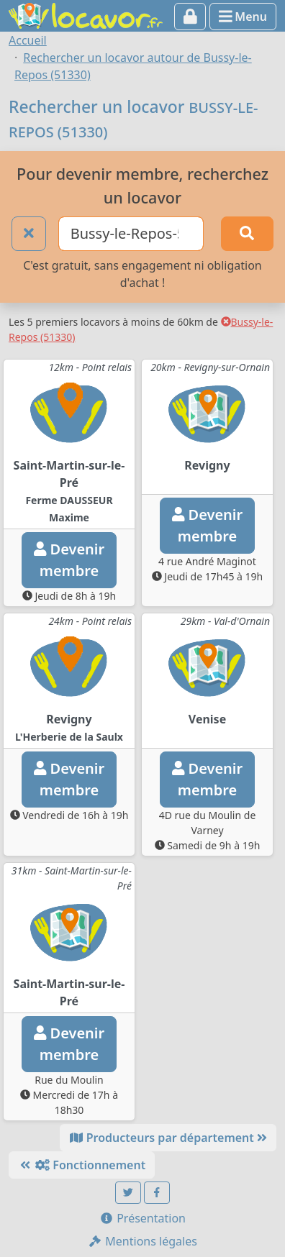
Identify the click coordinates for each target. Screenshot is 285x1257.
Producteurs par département (168, 1138)
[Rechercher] (247, 233)
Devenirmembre (69, 559)
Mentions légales (142, 1241)
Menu (243, 16)
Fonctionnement (81, 1165)
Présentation (142, 1218)
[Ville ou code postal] (131, 233)
